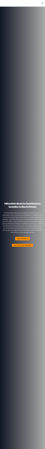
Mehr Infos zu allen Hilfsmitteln (22, 245)
